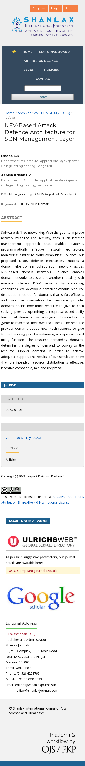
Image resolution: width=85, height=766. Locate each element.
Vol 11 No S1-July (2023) (52, 113)
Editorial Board (54, 52)
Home (27, 52)
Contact (44, 78)
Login (55, 8)
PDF (12, 385)
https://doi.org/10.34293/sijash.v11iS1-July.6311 (44, 194)
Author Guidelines (41, 61)
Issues (28, 69)
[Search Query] (42, 88)
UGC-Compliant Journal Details (33, 570)
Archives (24, 113)
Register (39, 8)
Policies (52, 69)
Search (42, 97)
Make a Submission (28, 521)
